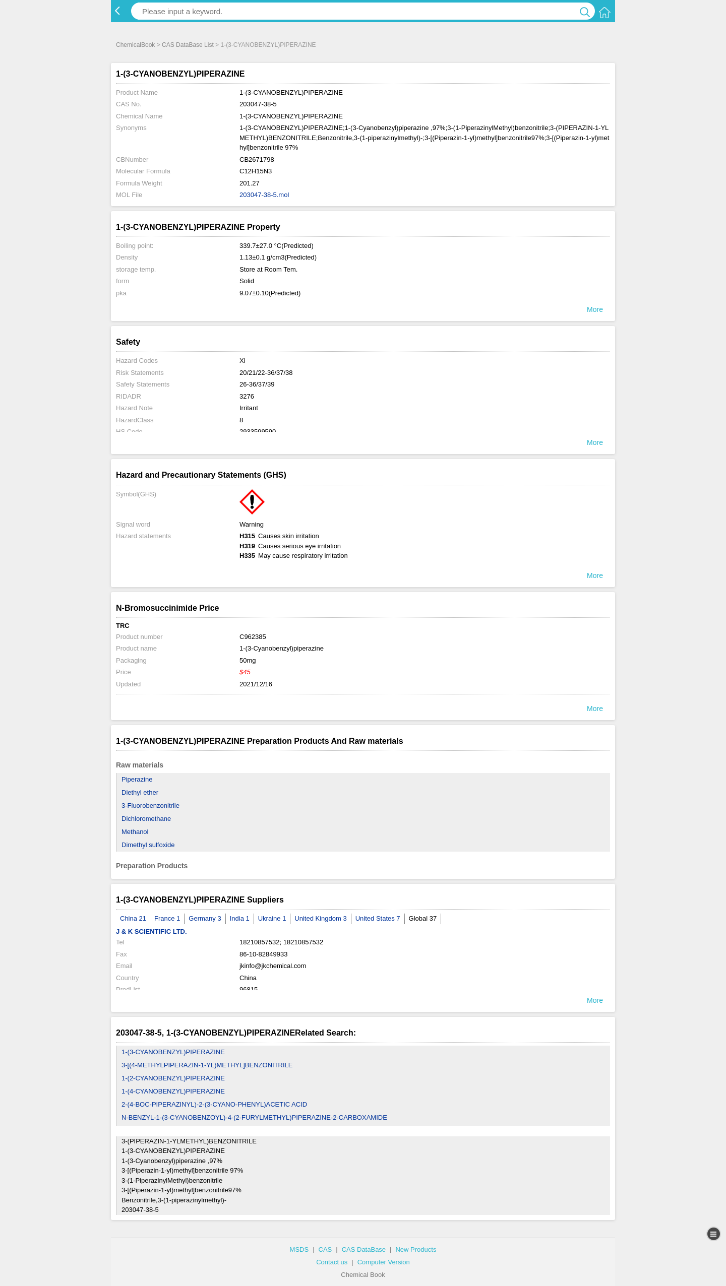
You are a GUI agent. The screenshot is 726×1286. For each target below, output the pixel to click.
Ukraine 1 (272, 918)
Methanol (135, 831)
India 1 (240, 918)
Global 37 (423, 918)
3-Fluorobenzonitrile (150, 805)
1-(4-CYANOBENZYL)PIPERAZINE (173, 1091)
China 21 (133, 918)
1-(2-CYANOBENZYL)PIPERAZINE (173, 1078)
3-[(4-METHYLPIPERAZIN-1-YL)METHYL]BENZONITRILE (207, 1065)
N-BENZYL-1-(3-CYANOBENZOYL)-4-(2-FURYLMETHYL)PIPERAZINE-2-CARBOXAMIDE (254, 1117)
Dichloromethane (146, 818)
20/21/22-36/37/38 (266, 372)
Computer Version (383, 1262)
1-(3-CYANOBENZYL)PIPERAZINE (173, 1052)
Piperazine (137, 779)
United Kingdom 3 (320, 918)
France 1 (167, 918)
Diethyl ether (140, 792)
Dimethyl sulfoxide (148, 845)
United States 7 (377, 918)
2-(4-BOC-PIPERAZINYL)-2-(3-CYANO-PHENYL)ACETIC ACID (214, 1104)
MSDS (299, 1249)
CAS (325, 1249)
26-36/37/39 (256, 384)
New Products (415, 1249)
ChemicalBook (135, 44)
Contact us (331, 1262)
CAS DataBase (364, 1249)
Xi (242, 360)
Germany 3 (205, 918)
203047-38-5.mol (264, 195)
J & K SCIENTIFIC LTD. (151, 931)
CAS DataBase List (188, 44)
